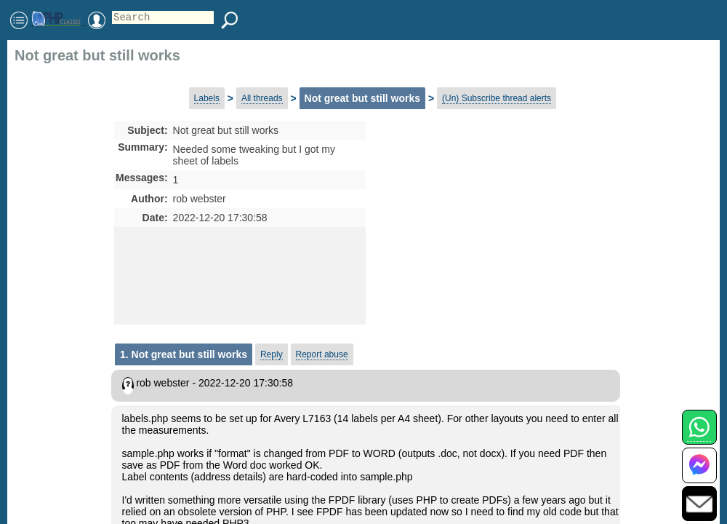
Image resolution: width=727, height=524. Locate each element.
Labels (207, 98)
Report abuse (322, 354)
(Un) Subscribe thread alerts (496, 98)
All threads (262, 98)
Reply (271, 354)
